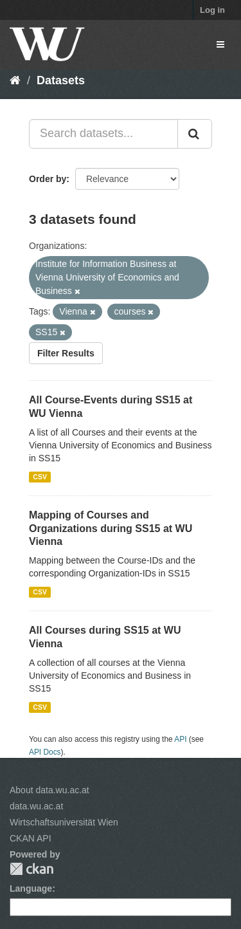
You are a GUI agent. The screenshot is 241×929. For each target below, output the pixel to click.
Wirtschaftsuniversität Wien (64, 822)
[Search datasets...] (103, 134)
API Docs (45, 752)
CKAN (31, 869)
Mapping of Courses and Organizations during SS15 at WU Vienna (110, 528)
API (180, 739)
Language (31, 888)
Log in (212, 10)
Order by (47, 179)
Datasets (61, 80)
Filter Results (65, 353)
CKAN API (30, 838)
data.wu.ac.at (36, 806)
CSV (40, 477)
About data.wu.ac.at (49, 790)
